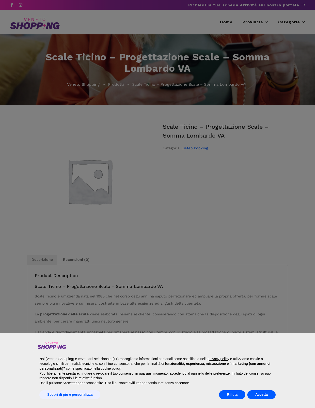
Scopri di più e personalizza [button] (70, 394)
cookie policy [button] (110, 368)
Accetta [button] (261, 394)
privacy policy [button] (218, 359)
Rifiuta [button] (232, 394)
